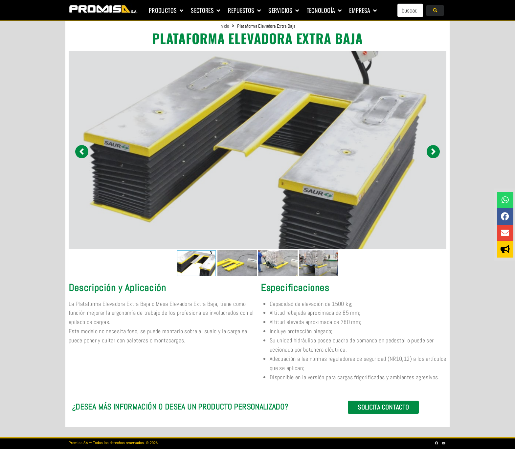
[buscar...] (410, 10)
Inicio (224, 26)
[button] (167, 10)
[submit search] (435, 10)
